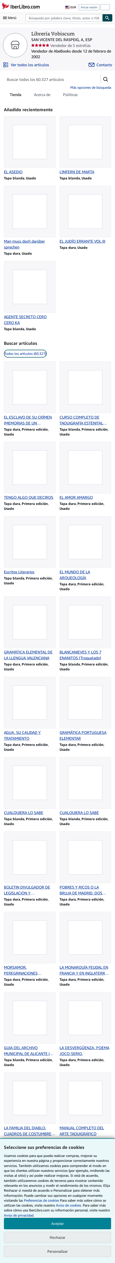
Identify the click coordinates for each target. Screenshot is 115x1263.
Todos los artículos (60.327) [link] (25, 353)
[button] (105, 79)
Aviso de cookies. (69, 1205)
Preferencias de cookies (41, 1200)
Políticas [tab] (70, 95)
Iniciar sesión (89, 7)
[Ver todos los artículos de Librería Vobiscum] (26, 65)
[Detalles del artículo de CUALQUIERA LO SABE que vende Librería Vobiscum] (30, 786)
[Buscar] (107, 18)
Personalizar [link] (57, 1251)
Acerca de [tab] (42, 95)
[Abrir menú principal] (10, 18)
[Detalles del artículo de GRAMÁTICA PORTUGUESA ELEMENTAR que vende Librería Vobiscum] (85, 709)
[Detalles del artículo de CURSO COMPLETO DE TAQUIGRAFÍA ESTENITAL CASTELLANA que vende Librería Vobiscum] (85, 393)
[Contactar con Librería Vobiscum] (100, 65)
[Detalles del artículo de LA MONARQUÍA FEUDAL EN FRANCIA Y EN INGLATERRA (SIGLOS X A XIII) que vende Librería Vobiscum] (85, 944)
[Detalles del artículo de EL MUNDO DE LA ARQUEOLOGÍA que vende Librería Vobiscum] (85, 548)
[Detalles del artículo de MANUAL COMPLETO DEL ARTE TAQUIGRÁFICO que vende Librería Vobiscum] (85, 1104)
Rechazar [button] (57, 1237)
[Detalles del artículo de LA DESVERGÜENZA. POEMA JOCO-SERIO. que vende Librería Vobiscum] (85, 1024)
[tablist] (44, 94)
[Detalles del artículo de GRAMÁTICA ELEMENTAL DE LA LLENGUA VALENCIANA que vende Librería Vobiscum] (30, 629)
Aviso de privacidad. (19, 1215)
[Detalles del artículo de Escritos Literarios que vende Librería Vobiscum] (30, 545)
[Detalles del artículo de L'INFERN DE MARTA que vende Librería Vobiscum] (85, 145)
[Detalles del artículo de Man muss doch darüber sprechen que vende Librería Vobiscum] (30, 218)
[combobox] (64, 18)
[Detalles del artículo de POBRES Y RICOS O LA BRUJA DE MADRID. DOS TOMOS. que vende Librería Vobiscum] (85, 863)
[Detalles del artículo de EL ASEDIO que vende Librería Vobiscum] (30, 145)
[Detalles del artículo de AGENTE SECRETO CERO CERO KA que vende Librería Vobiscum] (30, 293)
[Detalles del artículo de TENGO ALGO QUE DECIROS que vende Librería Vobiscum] (30, 471)
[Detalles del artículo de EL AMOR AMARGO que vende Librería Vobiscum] (85, 471)
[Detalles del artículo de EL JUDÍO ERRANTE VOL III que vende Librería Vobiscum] (85, 215)
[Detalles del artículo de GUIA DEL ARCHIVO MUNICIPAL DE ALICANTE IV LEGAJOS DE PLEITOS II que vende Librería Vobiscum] (30, 1024)
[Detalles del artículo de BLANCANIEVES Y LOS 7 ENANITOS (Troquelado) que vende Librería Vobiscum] (85, 629)
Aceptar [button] (57, 1223)
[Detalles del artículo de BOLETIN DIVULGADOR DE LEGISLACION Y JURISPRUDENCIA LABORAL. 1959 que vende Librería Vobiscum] (30, 863)
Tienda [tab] (15, 95)
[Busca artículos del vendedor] (47, 79)
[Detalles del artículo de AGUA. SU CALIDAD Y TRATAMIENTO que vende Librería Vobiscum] (30, 709)
